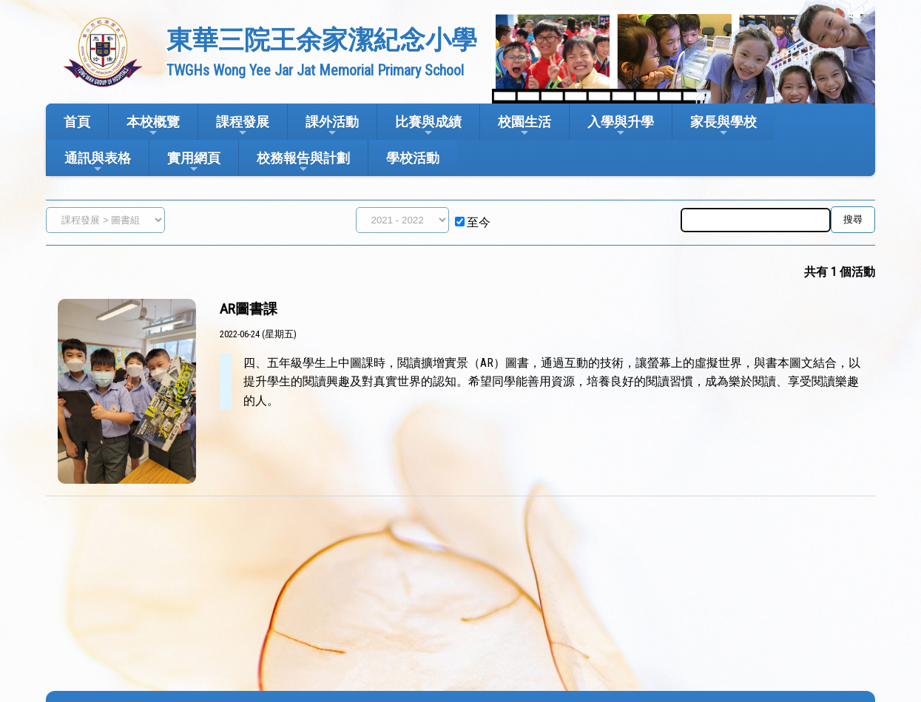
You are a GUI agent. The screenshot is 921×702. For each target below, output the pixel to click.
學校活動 (412, 158)
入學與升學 (620, 126)
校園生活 (524, 126)
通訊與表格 (97, 162)
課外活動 (332, 126)
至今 (478, 222)
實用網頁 (193, 162)
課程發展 (242, 126)
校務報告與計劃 (303, 162)
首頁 (77, 121)
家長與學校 (723, 126)
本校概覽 (153, 126)
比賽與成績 (428, 126)
